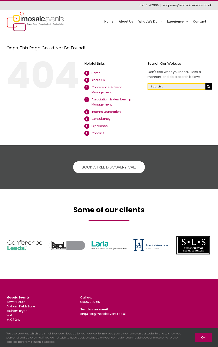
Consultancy (101, 119)
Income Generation (106, 112)
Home (96, 73)
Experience (100, 126)
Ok (203, 337)
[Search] (208, 86)
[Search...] (176, 86)
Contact (98, 133)
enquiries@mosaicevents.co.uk (187, 5)
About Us (98, 80)
